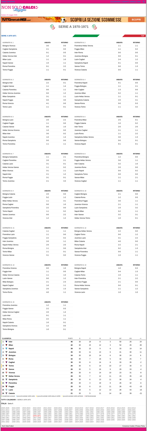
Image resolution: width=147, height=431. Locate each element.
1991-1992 (89, 412)
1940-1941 (47, 420)
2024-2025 (16, 408)
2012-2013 (5, 410)
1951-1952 (100, 418)
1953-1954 (79, 418)
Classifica (6, 338)
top (142, 36)
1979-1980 (79, 414)
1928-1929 (37, 422)
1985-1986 (16, 414)
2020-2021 (58, 408)
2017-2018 (89, 408)
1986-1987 (5, 414)
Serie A (10, 404)
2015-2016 (110, 408)
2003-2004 (100, 410)
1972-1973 (16, 416)
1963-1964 (110, 416)
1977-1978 (100, 414)
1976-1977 (110, 414)
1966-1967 (79, 416)
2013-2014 (132, 408)
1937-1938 (79, 420)
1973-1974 (5, 416)
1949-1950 (121, 418)
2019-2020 (68, 408)
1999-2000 (5, 412)
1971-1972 (26, 416)
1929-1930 (26, 422)
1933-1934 (121, 420)
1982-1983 (47, 414)
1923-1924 (89, 422)
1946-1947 (16, 420)
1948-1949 (132, 418)
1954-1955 (68, 418)
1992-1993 (79, 412)
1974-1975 (132, 414)
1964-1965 (100, 416)
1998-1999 (16, 412)
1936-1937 (89, 420)
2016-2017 (100, 408)
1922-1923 (100, 422)
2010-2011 (26, 410)
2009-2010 (37, 410)
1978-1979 (89, 414)
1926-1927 (58, 422)
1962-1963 (121, 416)
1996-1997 (37, 412)
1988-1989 (121, 412)
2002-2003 (110, 410)
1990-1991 (100, 412)
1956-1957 (47, 418)
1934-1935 (110, 420)
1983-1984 (37, 414)
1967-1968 (68, 416)
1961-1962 (132, 416)
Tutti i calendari (8, 400)
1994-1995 (58, 412)
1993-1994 (68, 412)
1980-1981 (68, 414)
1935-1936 (100, 420)
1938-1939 (68, 420)
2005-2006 (79, 410)
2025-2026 (5, 408)
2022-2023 (37, 408)
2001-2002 (121, 410)
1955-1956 (58, 418)
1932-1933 (132, 420)
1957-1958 (37, 418)
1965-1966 (89, 416)
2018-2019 (79, 408)
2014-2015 (121, 408)
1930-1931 (16, 422)
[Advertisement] (93, 10)
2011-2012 (16, 410)
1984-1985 (26, 414)
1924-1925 (79, 422)
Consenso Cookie (128, 426)
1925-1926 (68, 422)
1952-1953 (89, 418)
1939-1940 (58, 420)
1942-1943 (26, 420)
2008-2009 (47, 410)
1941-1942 (37, 420)
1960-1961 (5, 418)
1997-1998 (26, 412)
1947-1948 (5, 420)
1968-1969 (58, 416)
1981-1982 (58, 414)
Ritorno (64, 42)
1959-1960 (16, 418)
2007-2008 (58, 410)
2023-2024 (26, 408)
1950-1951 (110, 418)
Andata (47, 42)
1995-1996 (47, 412)
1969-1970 (47, 416)
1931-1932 (5, 422)
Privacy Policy (140, 426)
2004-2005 (89, 410)
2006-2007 (68, 410)
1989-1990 (110, 412)
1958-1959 (26, 418)
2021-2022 (47, 408)
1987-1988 (132, 412)
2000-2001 (132, 410)
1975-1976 (121, 414)
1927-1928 (47, 422)
